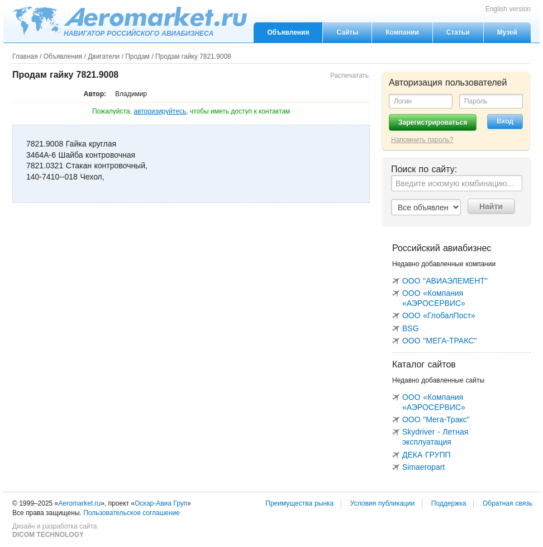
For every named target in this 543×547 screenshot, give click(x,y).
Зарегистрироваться (432, 122)
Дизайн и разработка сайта (54, 530)
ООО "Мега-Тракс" (436, 419)
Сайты (347, 32)
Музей (507, 32)
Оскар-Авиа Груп (161, 503)
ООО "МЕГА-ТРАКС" (439, 340)
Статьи (458, 32)
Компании (401, 32)
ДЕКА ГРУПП (426, 454)
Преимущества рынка (299, 503)
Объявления (288, 32)
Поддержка (448, 503)
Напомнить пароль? (422, 139)
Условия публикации (382, 503)
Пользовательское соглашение (131, 513)
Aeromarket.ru (129, 21)
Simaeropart (423, 467)
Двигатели (104, 56)
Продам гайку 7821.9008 (193, 56)
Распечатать (349, 75)
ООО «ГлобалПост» (438, 315)
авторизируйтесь (160, 111)
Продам (137, 56)
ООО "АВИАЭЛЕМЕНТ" (445, 280)
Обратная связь (507, 503)
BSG (410, 328)
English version (508, 9)
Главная (25, 56)
